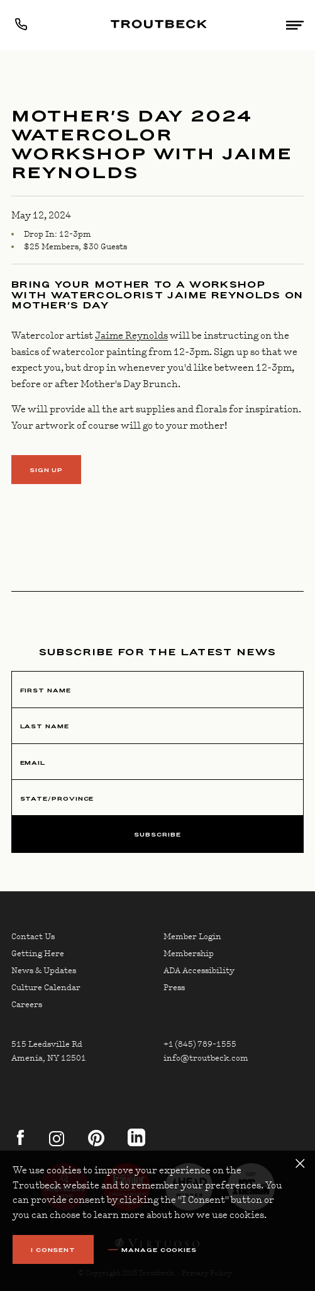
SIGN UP (46, 469)
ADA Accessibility (199, 970)
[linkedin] (136, 1143)
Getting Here (37, 953)
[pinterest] (92, 1143)
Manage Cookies (159, 1250)
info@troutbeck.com (205, 1058)
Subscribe (157, 834)
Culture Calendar (45, 987)
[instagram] (57, 1143)
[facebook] (20, 1143)
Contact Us (33, 936)
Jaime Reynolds (131, 336)
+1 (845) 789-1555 (199, 1044)
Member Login (192, 936)
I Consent (53, 1249)
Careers (26, 1004)
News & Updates (43, 970)
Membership (188, 953)
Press (174, 987)
